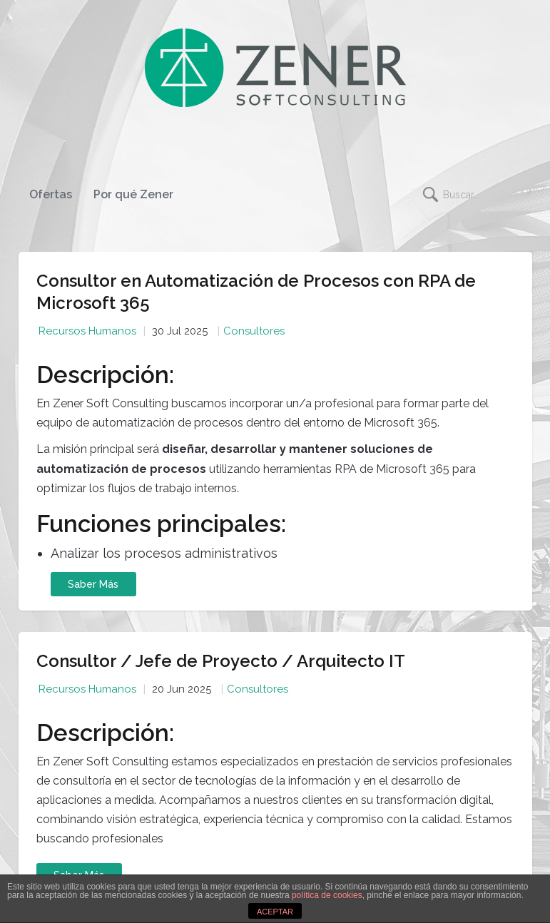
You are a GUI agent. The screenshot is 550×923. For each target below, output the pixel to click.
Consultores (254, 331)
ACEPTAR (275, 911)
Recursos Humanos (87, 331)
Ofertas (50, 194)
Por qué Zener (133, 194)
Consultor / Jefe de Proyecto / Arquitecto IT (220, 661)
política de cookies (327, 895)
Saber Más (93, 584)
